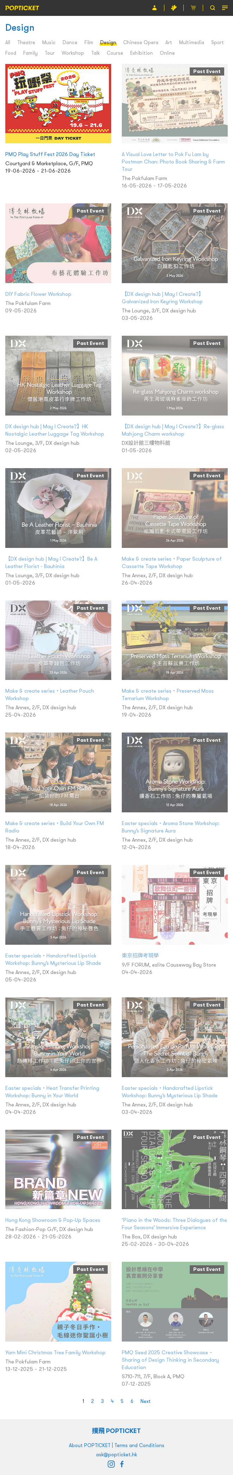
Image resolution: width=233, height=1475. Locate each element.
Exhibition (141, 53)
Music (49, 42)
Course (115, 53)
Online (167, 53)
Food (10, 53)
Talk (95, 53)
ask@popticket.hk (116, 1454)
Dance (70, 42)
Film (88, 42)
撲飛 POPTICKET (116, 1431)
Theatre (26, 42)
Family (30, 53)
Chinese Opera (140, 42)
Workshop (73, 53)
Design (108, 42)
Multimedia (191, 42)
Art (168, 42)
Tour (50, 53)
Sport (217, 42)
